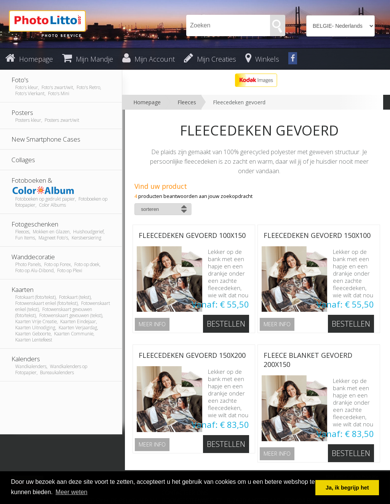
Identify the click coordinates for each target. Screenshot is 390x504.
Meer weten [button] (72, 492)
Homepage (147, 102)
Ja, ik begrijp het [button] (347, 488)
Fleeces (186, 102)
